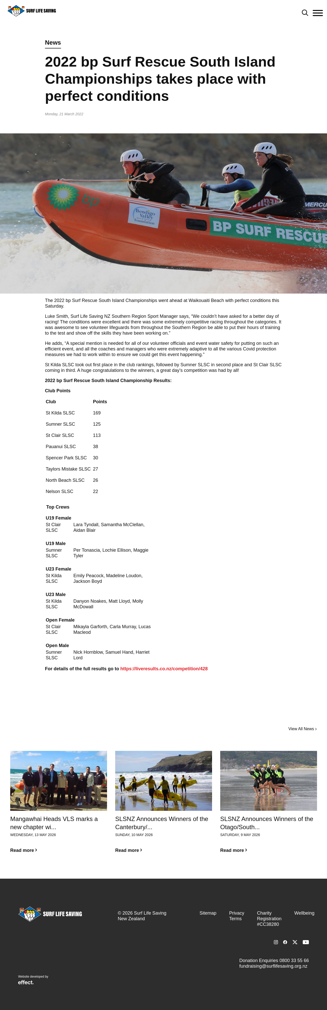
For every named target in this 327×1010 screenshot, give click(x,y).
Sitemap (208, 913)
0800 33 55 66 (294, 960)
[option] (58, 806)
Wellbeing (304, 913)
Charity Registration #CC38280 (269, 919)
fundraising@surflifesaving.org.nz (273, 966)
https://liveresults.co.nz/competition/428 (164, 668)
